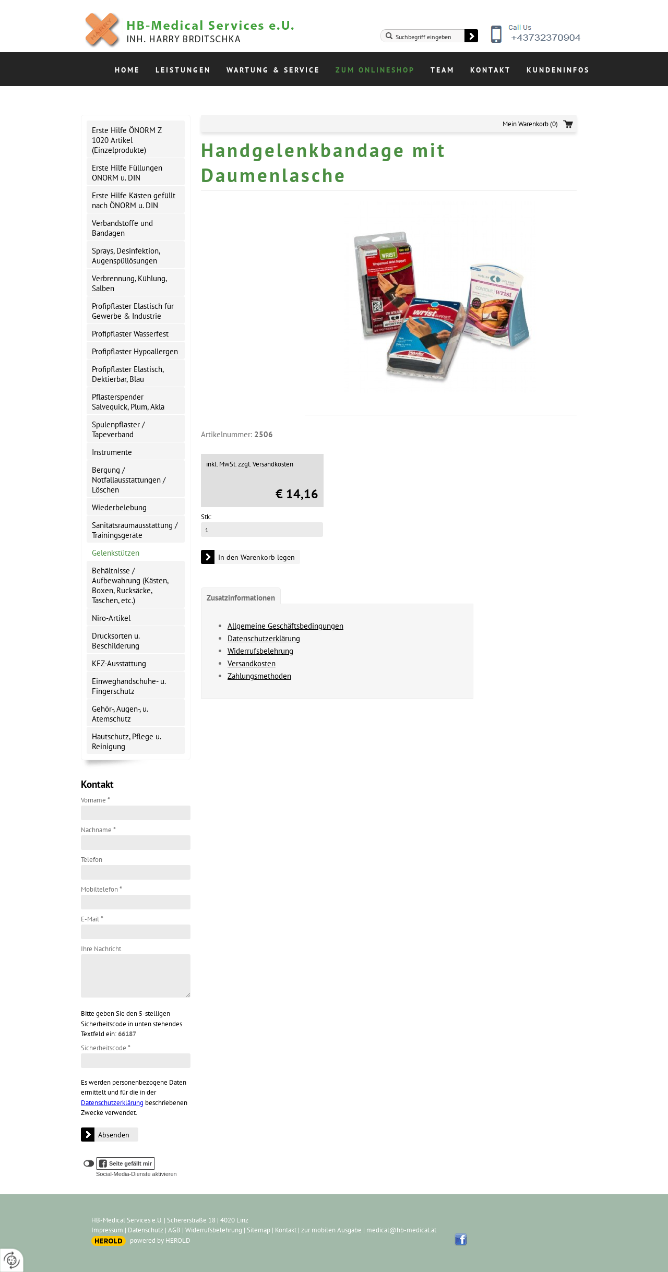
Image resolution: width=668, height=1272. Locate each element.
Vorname (95, 800)
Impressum (107, 1230)
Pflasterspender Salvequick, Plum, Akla (128, 402)
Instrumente (112, 452)
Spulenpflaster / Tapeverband (118, 429)
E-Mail (92, 919)
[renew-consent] (11, 1260)
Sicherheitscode (105, 1047)
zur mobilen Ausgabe (331, 1230)
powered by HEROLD (160, 1240)
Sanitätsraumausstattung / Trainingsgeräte (134, 530)
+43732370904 (536, 42)
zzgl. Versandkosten (265, 464)
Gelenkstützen (115, 553)
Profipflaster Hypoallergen (135, 351)
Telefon (91, 859)
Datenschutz (145, 1230)
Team (443, 70)
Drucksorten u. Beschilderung (116, 641)
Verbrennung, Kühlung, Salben (129, 283)
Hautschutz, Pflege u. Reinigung (126, 741)
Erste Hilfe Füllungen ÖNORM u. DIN (127, 173)
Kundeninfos (558, 70)
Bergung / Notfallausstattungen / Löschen (128, 480)
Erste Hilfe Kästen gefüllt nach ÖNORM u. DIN (133, 200)
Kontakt (490, 70)
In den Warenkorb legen (256, 557)
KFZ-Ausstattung (119, 663)
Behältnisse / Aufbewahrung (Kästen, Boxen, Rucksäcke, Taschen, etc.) (130, 585)
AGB (174, 1230)
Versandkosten (252, 663)
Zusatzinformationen (241, 598)
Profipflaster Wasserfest (130, 334)
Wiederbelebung (119, 507)
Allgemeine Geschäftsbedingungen (285, 626)
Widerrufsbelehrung (260, 651)
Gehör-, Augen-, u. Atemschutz (120, 714)
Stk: (206, 516)
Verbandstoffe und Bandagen (122, 228)
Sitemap (258, 1230)
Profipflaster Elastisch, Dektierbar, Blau (128, 374)
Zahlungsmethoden (259, 676)
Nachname (98, 829)
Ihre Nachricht (101, 948)
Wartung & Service (273, 70)
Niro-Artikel (111, 618)
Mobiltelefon (101, 889)
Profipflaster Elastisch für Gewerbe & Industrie (133, 311)
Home (127, 70)
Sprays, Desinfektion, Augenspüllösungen (126, 256)
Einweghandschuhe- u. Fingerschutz (129, 686)
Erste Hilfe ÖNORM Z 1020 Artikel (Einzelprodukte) (127, 140)
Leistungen (183, 70)
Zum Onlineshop (375, 70)
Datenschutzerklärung (112, 1102)
